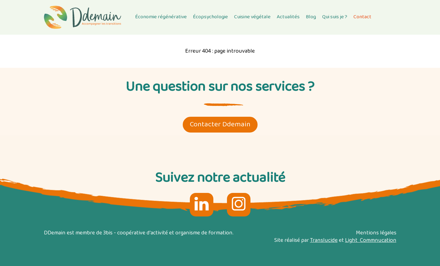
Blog (311, 16)
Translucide (324, 240)
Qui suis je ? (334, 16)
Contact (362, 16)
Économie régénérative (161, 16)
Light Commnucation (370, 240)
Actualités (288, 16)
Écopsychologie (210, 16)
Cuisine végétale (252, 16)
